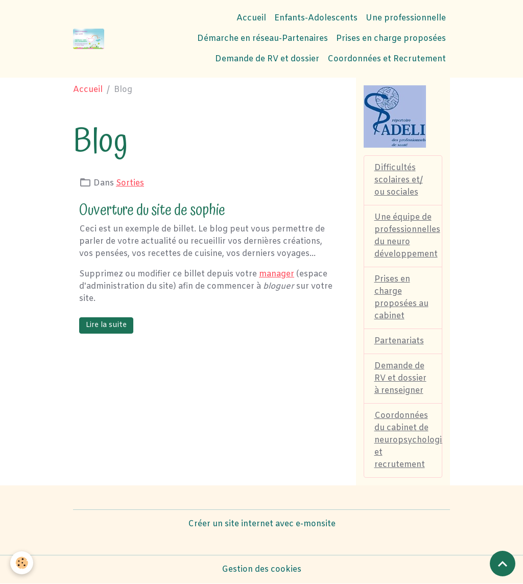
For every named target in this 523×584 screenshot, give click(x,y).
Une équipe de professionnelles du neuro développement (407, 236)
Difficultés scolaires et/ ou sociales (398, 180)
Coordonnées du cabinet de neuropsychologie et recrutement (408, 440)
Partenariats (399, 341)
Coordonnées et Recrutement (386, 59)
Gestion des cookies (261, 569)
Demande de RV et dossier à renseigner (400, 378)
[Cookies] (21, 562)
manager (276, 274)
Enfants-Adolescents (316, 18)
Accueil (251, 18)
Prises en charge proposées (391, 38)
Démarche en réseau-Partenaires (262, 38)
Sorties (130, 183)
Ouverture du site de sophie (152, 210)
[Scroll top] (502, 563)
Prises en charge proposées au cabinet (401, 297)
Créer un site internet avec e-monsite (262, 524)
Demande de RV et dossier (267, 59)
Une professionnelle (406, 18)
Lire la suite (106, 325)
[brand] (88, 39)
